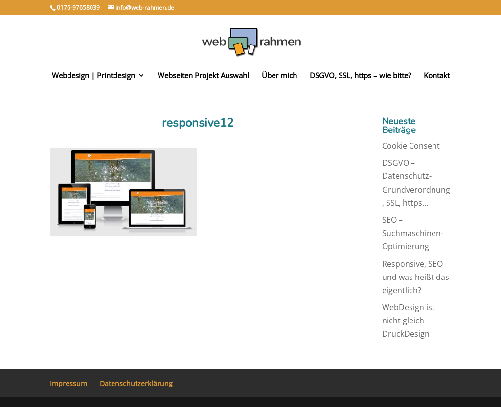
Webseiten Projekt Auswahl (203, 76)
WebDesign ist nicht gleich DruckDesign (408, 320)
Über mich (279, 76)
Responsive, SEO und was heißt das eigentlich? (415, 277)
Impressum (68, 383)
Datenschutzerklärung (136, 383)
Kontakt (437, 76)
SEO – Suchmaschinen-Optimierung (412, 233)
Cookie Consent (411, 145)
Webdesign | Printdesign (93, 76)
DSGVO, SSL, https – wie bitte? (360, 76)
